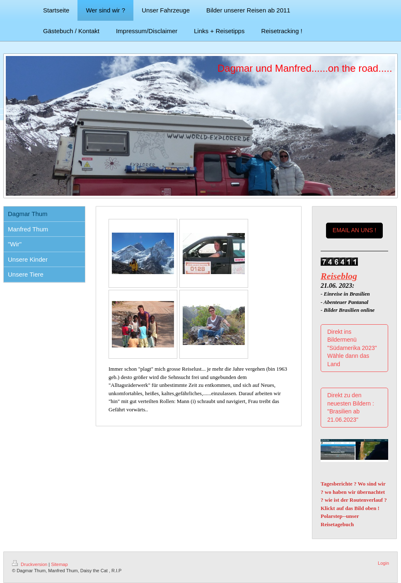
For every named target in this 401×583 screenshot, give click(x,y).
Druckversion (30, 564)
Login (383, 563)
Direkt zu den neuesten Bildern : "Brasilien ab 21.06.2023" (350, 407)
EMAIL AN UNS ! (354, 230)
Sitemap (59, 564)
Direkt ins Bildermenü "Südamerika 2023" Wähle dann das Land (352, 347)
